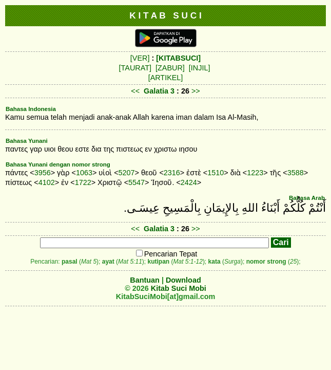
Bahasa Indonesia (31, 109)
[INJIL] (199, 68)
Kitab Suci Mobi (178, 288)
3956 (42, 173)
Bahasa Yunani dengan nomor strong (58, 164)
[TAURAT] (135, 68)
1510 (215, 173)
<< (135, 91)
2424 (189, 182)
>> (195, 91)
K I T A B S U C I (165, 15)
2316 (172, 173)
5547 (136, 182)
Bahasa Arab (307, 198)
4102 (46, 182)
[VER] (140, 58)
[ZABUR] (170, 68)
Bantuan (145, 280)
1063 (84, 173)
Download (183, 280)
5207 (127, 173)
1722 (83, 182)
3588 (295, 173)
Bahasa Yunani (27, 141)
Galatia (156, 91)
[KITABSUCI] (178, 58)
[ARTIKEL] (165, 77)
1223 (255, 173)
